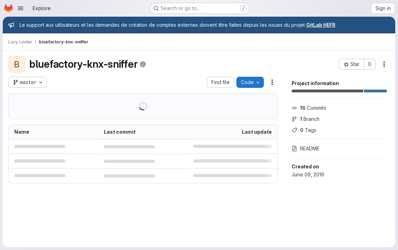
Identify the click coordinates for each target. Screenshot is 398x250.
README (305, 148)
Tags (304, 130)
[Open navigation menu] (20, 8)
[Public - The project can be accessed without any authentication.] (143, 64)
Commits (309, 108)
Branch (305, 119)
